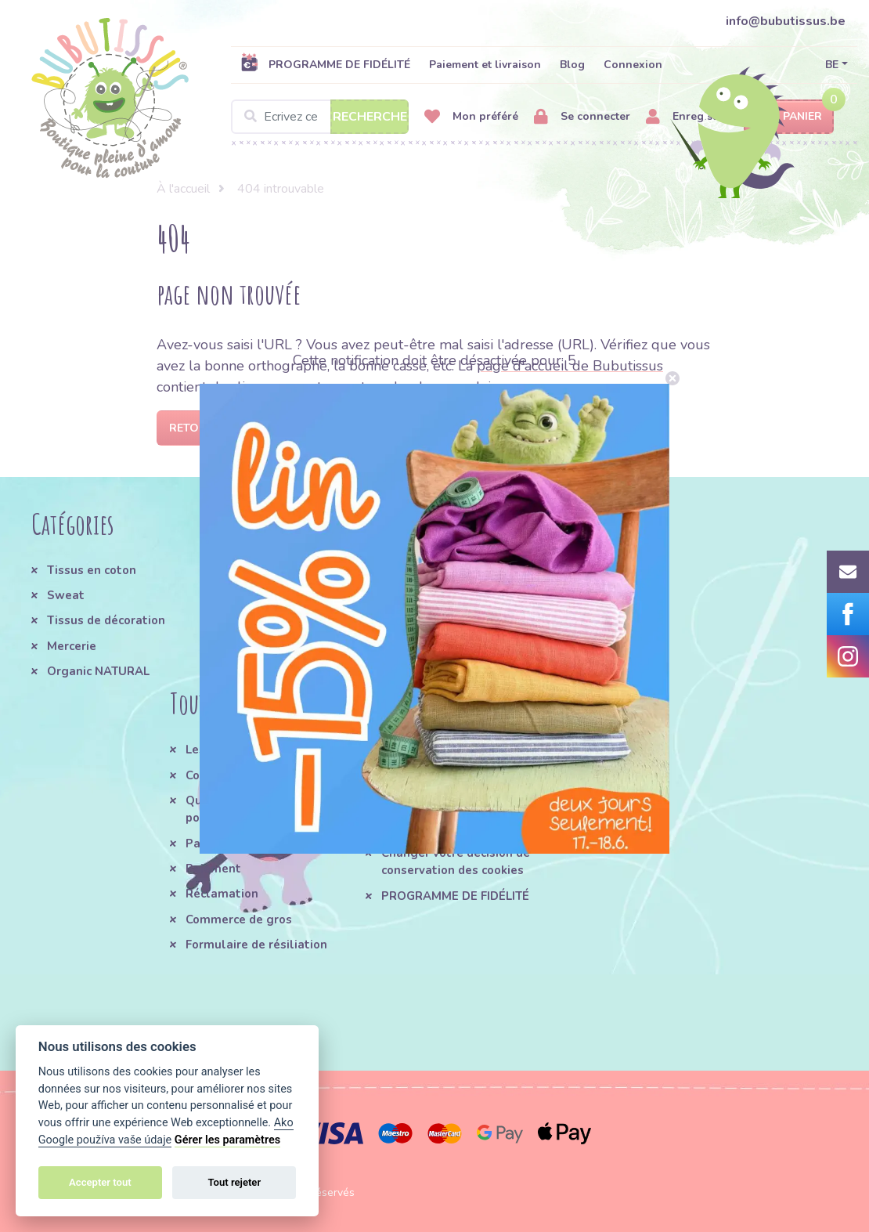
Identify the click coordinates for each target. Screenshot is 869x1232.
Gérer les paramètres (227, 1140)
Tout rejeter (234, 1182)
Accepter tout (100, 1182)
